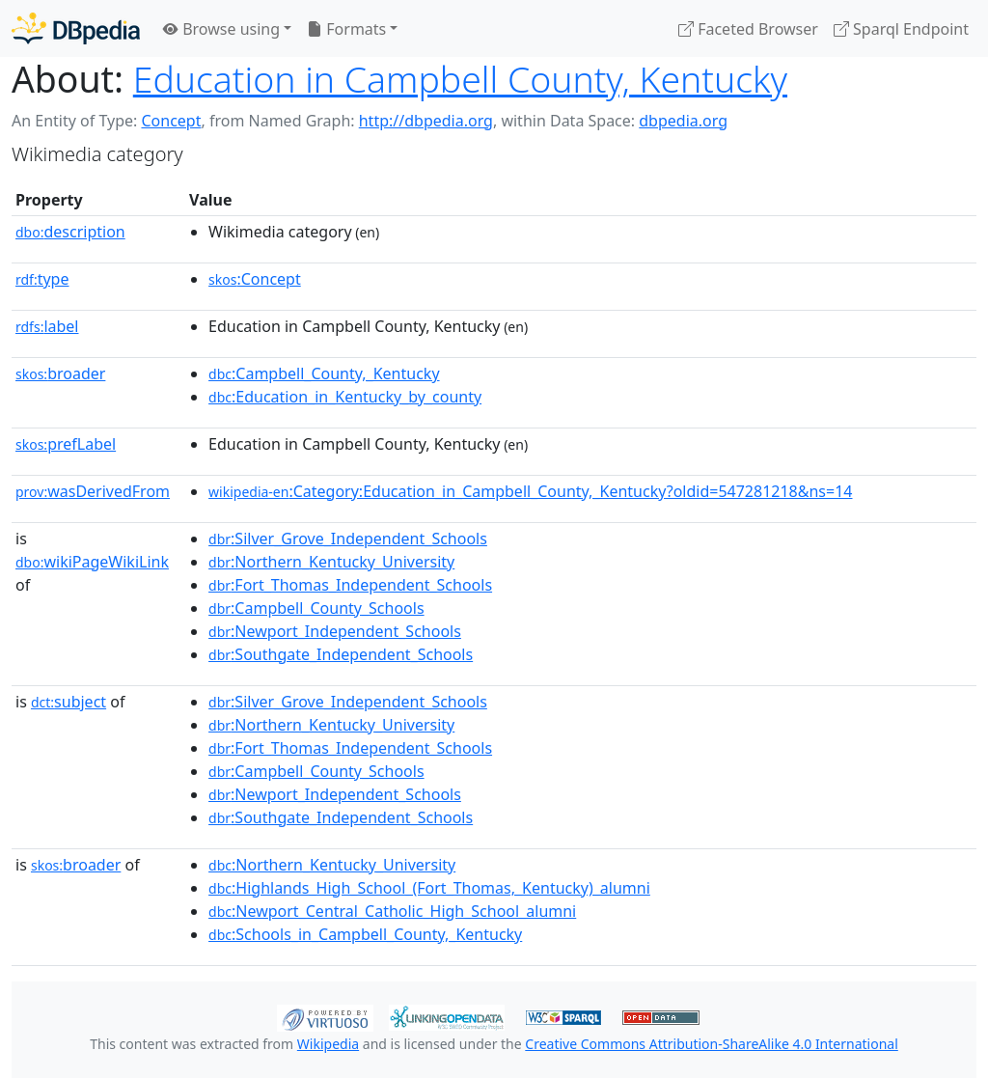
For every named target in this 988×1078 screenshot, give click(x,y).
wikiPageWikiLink (92, 561)
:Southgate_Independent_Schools (340, 654)
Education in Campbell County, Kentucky (460, 78)
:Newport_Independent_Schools (334, 631)
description (70, 231)
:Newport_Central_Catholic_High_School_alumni (392, 911)
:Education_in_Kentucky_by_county (344, 396)
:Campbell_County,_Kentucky (323, 373)
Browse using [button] (221, 29)
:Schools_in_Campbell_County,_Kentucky (365, 934)
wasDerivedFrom (92, 491)
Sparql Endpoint (901, 29)
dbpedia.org (683, 120)
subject (68, 701)
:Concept (254, 279)
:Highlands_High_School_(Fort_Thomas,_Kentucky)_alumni (429, 887)
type (42, 279)
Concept (171, 120)
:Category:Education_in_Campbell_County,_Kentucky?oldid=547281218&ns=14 (530, 491)
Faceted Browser (748, 29)
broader (60, 373)
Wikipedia (328, 1044)
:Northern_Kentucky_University (331, 561)
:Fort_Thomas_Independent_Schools (350, 584)
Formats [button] (346, 29)
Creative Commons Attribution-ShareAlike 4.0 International (711, 1044)
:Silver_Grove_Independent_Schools (347, 538)
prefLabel (65, 444)
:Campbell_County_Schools (316, 608)
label (47, 326)
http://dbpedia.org (426, 120)
